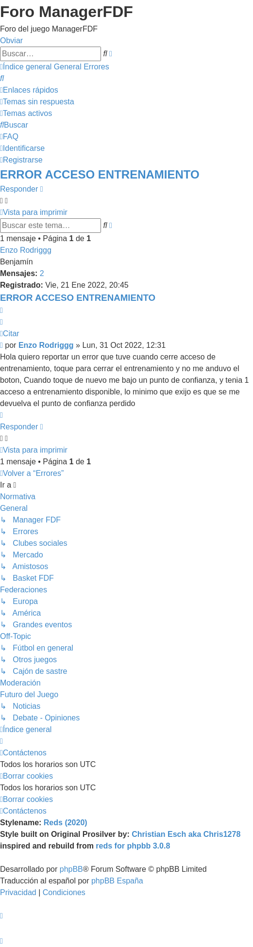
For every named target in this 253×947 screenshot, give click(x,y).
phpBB (71, 869)
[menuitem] (2, 78)
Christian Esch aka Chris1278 (186, 834)
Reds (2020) (65, 822)
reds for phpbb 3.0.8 (133, 846)
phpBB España (117, 881)
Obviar (11, 40)
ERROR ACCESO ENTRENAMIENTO (100, 174)
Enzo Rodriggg (25, 250)
